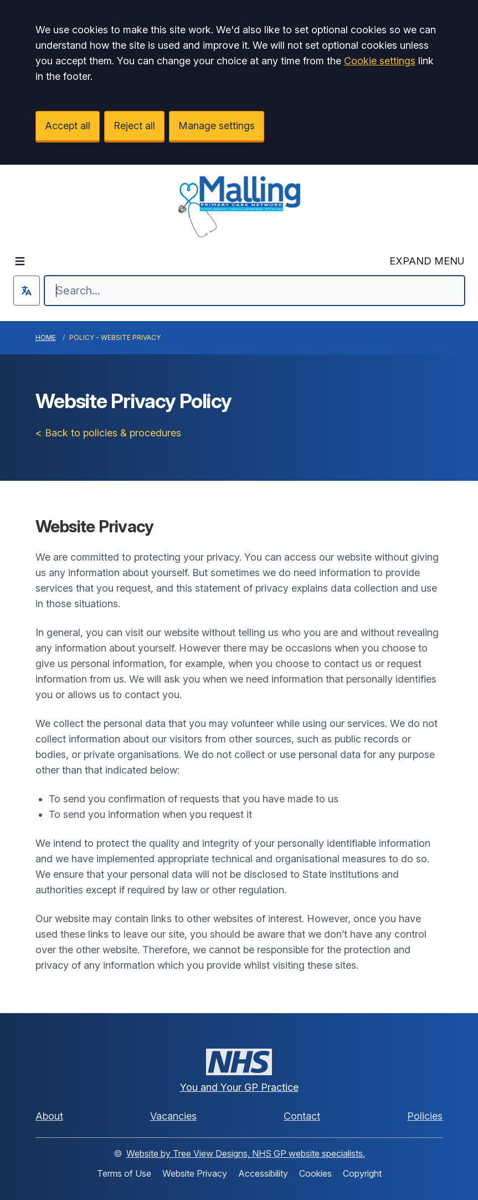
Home (45, 337)
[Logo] (239, 207)
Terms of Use (124, 1173)
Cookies (315, 1173)
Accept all (67, 125)
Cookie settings (379, 61)
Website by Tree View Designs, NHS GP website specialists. (245, 1153)
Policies (425, 1116)
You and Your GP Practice (239, 1087)
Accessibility (263, 1173)
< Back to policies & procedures (108, 433)
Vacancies (173, 1116)
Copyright (362, 1173)
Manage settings (216, 125)
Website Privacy (194, 1173)
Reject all (134, 125)
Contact (302, 1116)
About (49, 1116)
